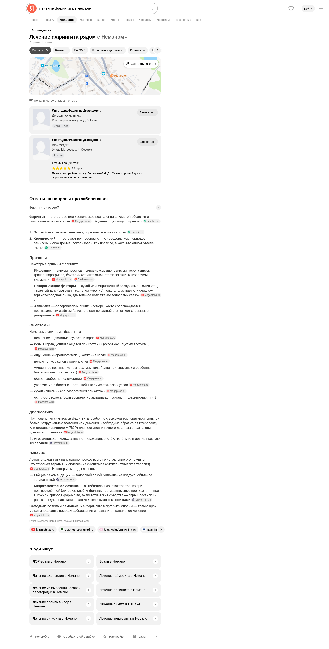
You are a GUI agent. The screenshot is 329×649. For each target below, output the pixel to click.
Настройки (116, 636)
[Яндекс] (32, 8)
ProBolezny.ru (83, 279)
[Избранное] (291, 8)
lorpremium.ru (59, 443)
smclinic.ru (151, 221)
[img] (61, 168)
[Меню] (320, 8)
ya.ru (142, 636)
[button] (54, 100)
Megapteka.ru (81, 221)
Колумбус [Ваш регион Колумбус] (42, 636)
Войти (308, 8)
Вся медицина (41, 30)
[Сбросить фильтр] (47, 50)
